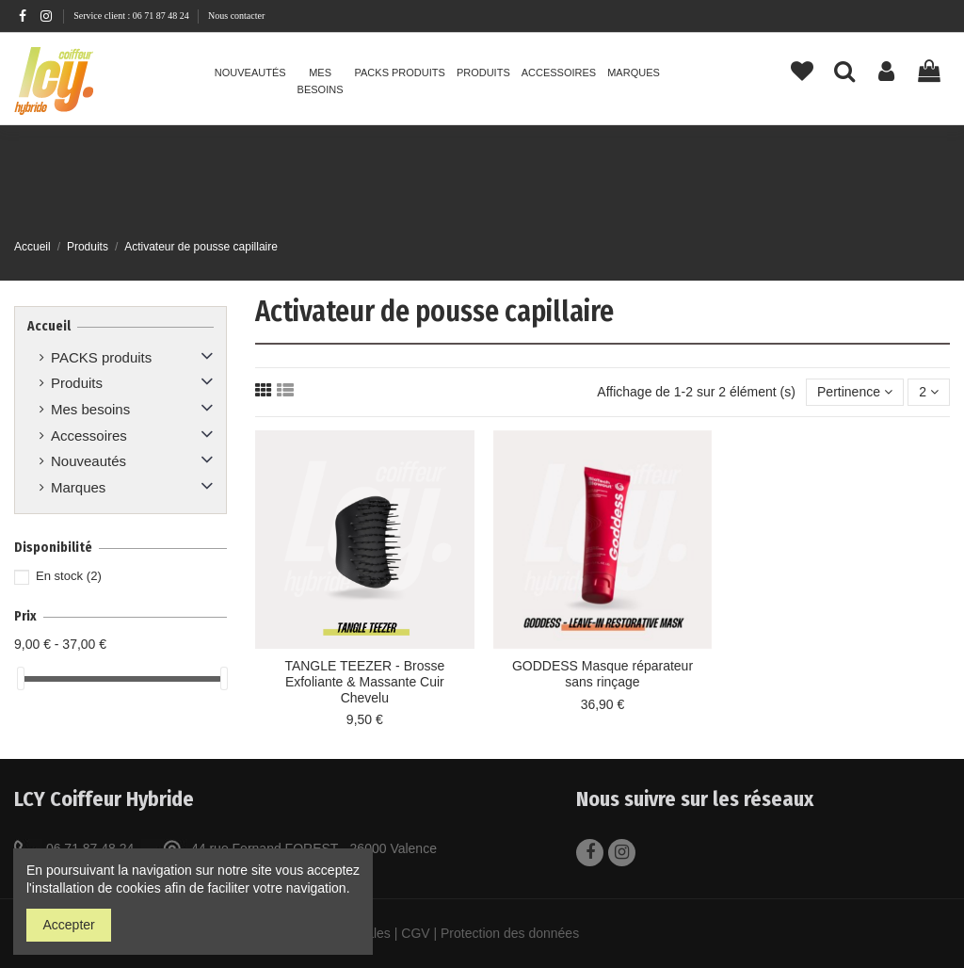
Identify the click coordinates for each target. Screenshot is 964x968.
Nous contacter (236, 15)
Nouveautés (88, 461)
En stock (69, 576)
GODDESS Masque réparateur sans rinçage (602, 673)
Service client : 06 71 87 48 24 (132, 15)
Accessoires (89, 436)
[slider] (20, 678)
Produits (77, 383)
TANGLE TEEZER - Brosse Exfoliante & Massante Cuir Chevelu (364, 681)
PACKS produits (101, 357)
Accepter (69, 924)
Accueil (49, 326)
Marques (78, 487)
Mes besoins (90, 409)
